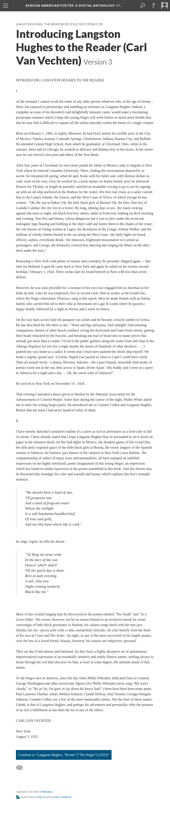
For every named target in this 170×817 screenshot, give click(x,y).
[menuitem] (5, 5)
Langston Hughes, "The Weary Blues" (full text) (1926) (55, 24)
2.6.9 (47, 797)
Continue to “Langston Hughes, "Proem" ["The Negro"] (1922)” (63, 755)
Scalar (38, 797)
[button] (153, 5)
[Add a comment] (21, 768)
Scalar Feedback (61, 797)
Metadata (46, 791)
